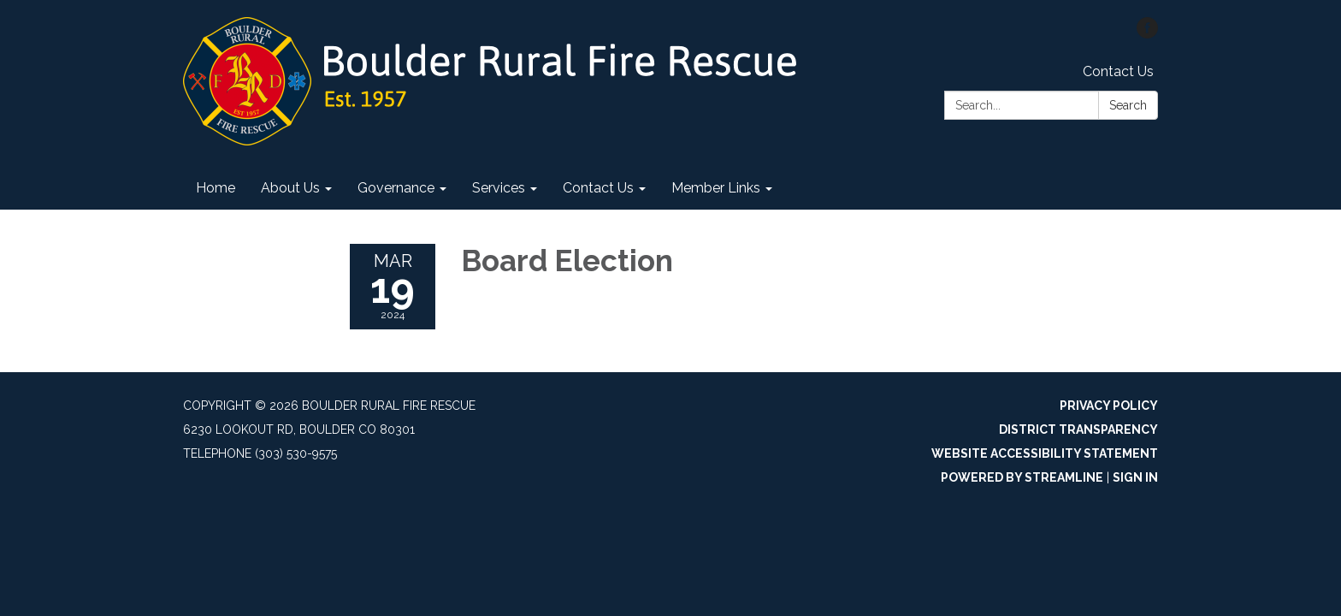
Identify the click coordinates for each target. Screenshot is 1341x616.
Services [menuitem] (498, 188)
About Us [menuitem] (290, 188)
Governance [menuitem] (395, 188)
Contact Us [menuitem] (598, 188)
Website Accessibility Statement (1044, 453)
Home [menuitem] (215, 188)
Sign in (1135, 477)
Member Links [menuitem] (715, 188)
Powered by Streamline (1022, 477)
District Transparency (1078, 429)
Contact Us (1118, 71)
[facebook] (1147, 34)
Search (1128, 105)
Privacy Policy (1109, 405)
